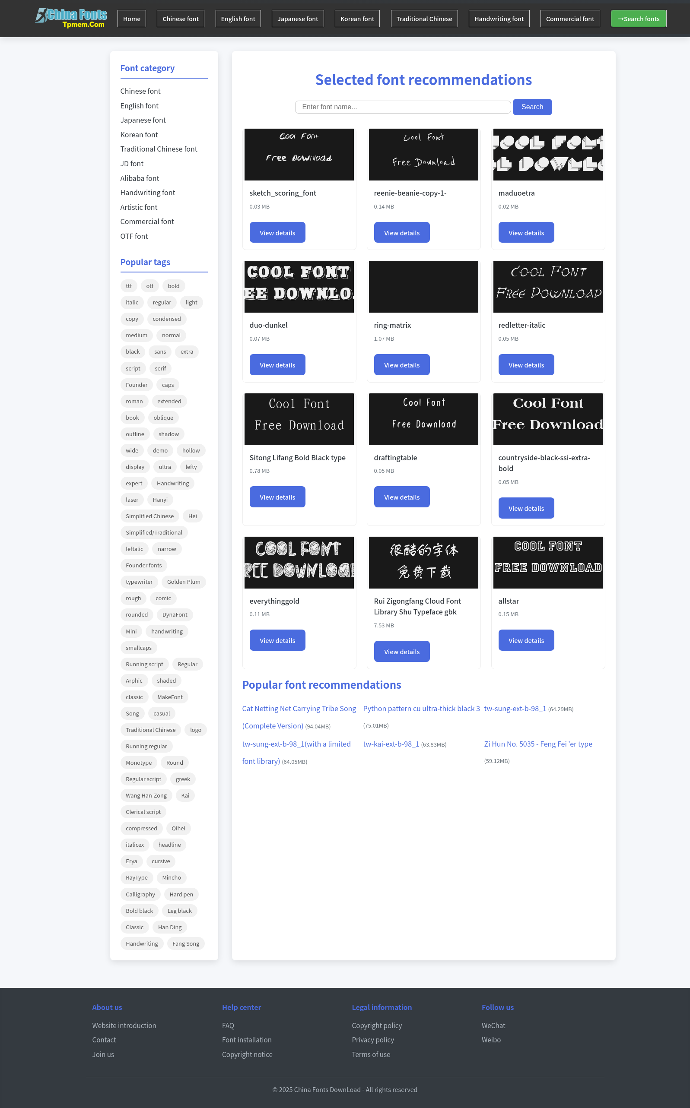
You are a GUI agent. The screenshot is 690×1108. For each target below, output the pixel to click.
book (132, 417)
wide (132, 450)
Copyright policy (377, 1025)
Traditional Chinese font (159, 148)
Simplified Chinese (150, 516)
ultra (165, 466)
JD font (132, 163)
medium (136, 335)
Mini (131, 631)
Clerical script (143, 811)
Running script (144, 664)
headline (170, 844)
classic (134, 697)
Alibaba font (140, 178)
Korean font (370, 18)
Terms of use (371, 1054)
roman (134, 401)
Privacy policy (373, 1039)
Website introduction (124, 1025)
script (133, 368)
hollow (191, 450)
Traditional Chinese (440, 18)
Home (133, 18)
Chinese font (185, 18)
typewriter (139, 581)
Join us (103, 1054)
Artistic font (139, 207)
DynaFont (175, 614)
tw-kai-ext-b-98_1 (405, 743)
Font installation (247, 1039)
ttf (129, 286)
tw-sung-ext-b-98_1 (529, 708)
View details (278, 232)
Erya (131, 861)
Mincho (171, 877)
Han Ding (170, 927)
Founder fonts (144, 565)
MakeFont (170, 697)
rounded (137, 614)
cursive (161, 861)
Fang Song (185, 943)
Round (174, 762)
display (135, 466)
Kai (185, 795)
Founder (136, 384)
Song (132, 713)
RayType (136, 877)
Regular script (143, 779)
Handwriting (173, 483)
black (133, 351)
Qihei (178, 828)
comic (163, 598)
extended (169, 401)
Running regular (146, 746)
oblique (163, 417)
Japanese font (308, 18)
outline (135, 434)
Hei (192, 516)
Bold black (139, 910)
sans (160, 351)
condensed (167, 318)
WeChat (494, 1025)
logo (195, 729)
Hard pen (181, 894)
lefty (191, 466)
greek (183, 779)
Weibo (491, 1039)
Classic (134, 927)
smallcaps (139, 647)
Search (532, 107)
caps (168, 384)
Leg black (180, 910)
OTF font (134, 236)
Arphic (134, 680)
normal (171, 335)
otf (149, 286)
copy (132, 318)
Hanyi (160, 499)
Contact (104, 1039)
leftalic (134, 549)
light (191, 302)
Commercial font (592, 18)
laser (132, 499)
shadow (169, 434)
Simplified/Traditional (154, 532)
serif (160, 368)
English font (245, 18)
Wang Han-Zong (146, 795)
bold (174, 286)
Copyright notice (247, 1054)
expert (134, 483)
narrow (167, 549)
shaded (166, 680)
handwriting (167, 631)
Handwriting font (518, 18)
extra (187, 351)
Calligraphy (140, 894)
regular (162, 302)
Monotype (139, 762)
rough (133, 598)
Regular (187, 664)
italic (132, 302)
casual (161, 713)
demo (160, 450)
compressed (141, 828)
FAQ (228, 1025)
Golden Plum (183, 581)
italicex (135, 844)
